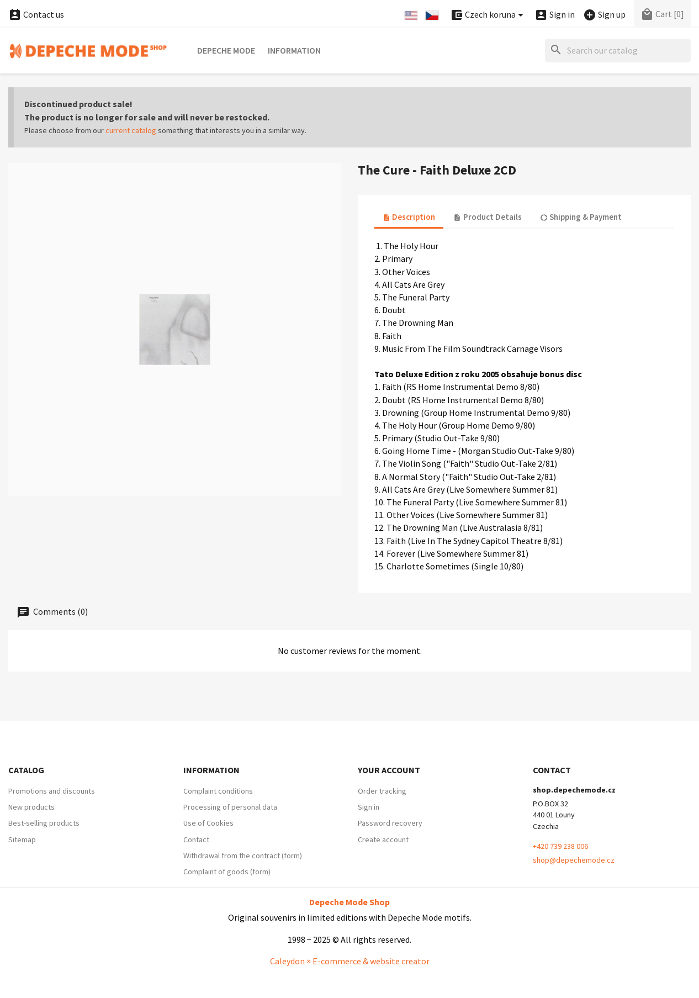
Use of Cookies (208, 823)
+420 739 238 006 (560, 846)
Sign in (368, 807)
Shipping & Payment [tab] (581, 217)
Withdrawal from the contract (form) (242, 855)
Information (294, 50)
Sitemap (22, 839)
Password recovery (390, 823)
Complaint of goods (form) (227, 871)
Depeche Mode (226, 50)
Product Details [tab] (487, 217)
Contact (196, 839)
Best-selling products (44, 823)
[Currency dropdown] (488, 15)
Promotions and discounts (51, 791)
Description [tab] (409, 217)
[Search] (618, 50)
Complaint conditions (218, 791)
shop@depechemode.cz (574, 860)
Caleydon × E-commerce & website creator (350, 961)
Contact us (36, 14)
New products (31, 807)
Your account (389, 769)
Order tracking (382, 791)
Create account (383, 839)
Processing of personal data (230, 807)
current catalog (130, 130)
